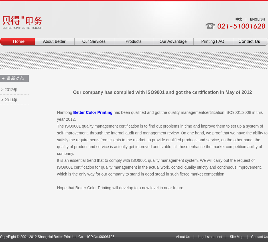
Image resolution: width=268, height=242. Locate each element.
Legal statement (210, 237)
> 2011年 (9, 100)
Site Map (236, 237)
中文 (238, 19)
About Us (183, 237)
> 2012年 (9, 89)
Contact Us (259, 237)
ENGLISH (257, 19)
